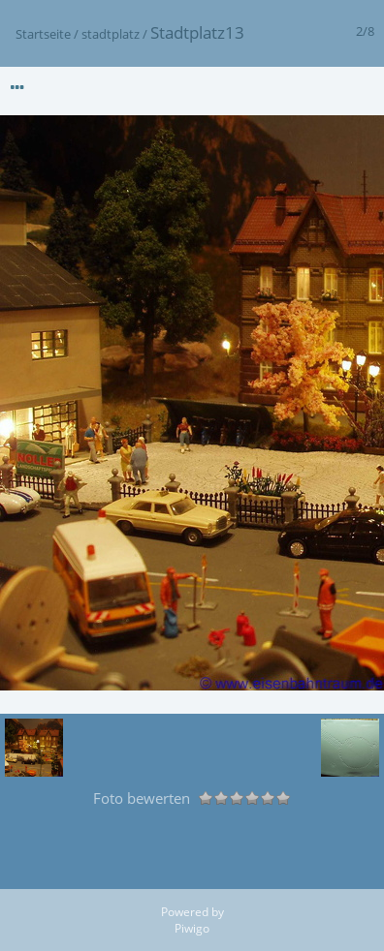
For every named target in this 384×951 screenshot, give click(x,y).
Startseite (43, 34)
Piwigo (192, 928)
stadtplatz (110, 34)
